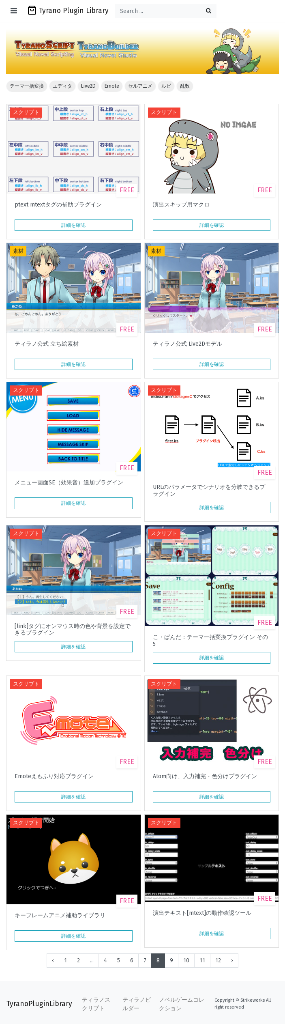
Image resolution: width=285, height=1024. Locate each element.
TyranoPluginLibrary (39, 1004)
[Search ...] (165, 11)
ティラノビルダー (136, 1004)
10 (186, 960)
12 (218, 960)
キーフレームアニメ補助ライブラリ (60, 915)
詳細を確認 (73, 225)
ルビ (166, 86)
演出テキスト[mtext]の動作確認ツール (202, 913)
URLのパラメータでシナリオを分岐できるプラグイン (209, 490)
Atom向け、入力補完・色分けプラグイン (205, 776)
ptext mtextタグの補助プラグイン (58, 205)
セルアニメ (140, 86)
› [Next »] (232, 960)
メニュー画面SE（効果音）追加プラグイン (69, 483)
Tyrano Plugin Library (68, 10)
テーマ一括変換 (27, 86)
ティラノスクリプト (96, 1004)
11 (202, 960)
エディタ (62, 86)
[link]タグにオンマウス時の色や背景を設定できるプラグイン (73, 629)
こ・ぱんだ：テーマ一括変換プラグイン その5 (210, 640)
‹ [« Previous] (53, 960)
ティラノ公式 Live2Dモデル (187, 344)
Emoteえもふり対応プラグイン (54, 776)
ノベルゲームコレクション (181, 1004)
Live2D (88, 86)
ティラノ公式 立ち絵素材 (47, 344)
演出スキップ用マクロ (181, 205)
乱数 (185, 86)
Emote (112, 86)
